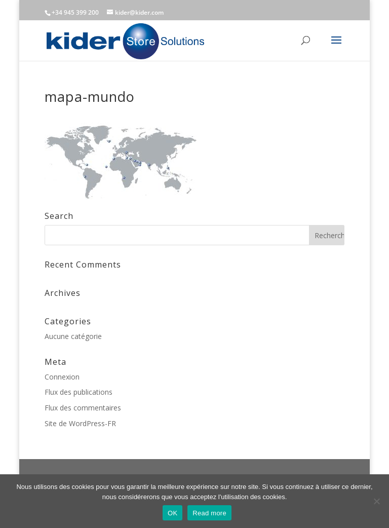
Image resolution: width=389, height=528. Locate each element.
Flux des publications (78, 392)
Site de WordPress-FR (80, 423)
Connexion (62, 377)
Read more (209, 513)
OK (172, 513)
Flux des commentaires (83, 407)
